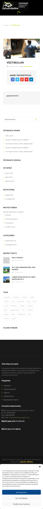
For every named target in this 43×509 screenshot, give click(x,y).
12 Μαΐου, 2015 (14, 66)
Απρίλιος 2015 (9, 181)
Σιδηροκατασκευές (10, 389)
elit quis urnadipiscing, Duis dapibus (17, 140)
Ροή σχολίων (9, 223)
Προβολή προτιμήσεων (21, 504)
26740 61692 (11, 413)
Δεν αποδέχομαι (21, 498)
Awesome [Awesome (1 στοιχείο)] (7, 297)
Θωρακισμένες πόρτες (11, 400)
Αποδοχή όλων (21, 492)
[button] (40, 467)
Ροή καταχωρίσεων (11, 219)
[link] (26, 462)
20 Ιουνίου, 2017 (19, 260)
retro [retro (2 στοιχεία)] (29, 314)
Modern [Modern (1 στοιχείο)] (30, 310)
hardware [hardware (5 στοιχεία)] (14, 306)
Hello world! (9, 136)
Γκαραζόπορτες (9, 396)
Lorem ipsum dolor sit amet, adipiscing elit (18, 144)
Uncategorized (10, 199)
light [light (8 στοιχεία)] (5, 310)
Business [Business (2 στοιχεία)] (16, 297)
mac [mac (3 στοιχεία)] (23, 310)
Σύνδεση (8, 215)
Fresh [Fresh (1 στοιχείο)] (6, 306)
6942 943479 (10, 415)
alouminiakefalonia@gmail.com (19, 417)
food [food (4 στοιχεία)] (34, 301)
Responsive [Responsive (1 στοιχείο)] (21, 314)
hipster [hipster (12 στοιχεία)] (22, 306)
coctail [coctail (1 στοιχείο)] (6, 301)
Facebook (20, 421)
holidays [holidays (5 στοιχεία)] (30, 306)
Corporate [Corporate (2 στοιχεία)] (20, 301)
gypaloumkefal (27, 66)
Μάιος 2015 (8, 177)
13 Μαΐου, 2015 (18, 272)
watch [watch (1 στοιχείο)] (14, 318)
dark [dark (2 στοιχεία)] (28, 301)
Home (6, 25)
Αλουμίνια (7, 386)
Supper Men (9, 195)
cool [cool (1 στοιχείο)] (13, 301)
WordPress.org (10, 227)
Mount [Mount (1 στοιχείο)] (6, 314)
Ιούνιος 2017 (9, 173)
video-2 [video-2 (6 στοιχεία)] (6, 318)
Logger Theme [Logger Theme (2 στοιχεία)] (14, 310)
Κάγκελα (6, 393)
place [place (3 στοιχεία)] (13, 314)
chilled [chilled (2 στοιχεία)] (32, 297)
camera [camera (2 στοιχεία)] (24, 297)
